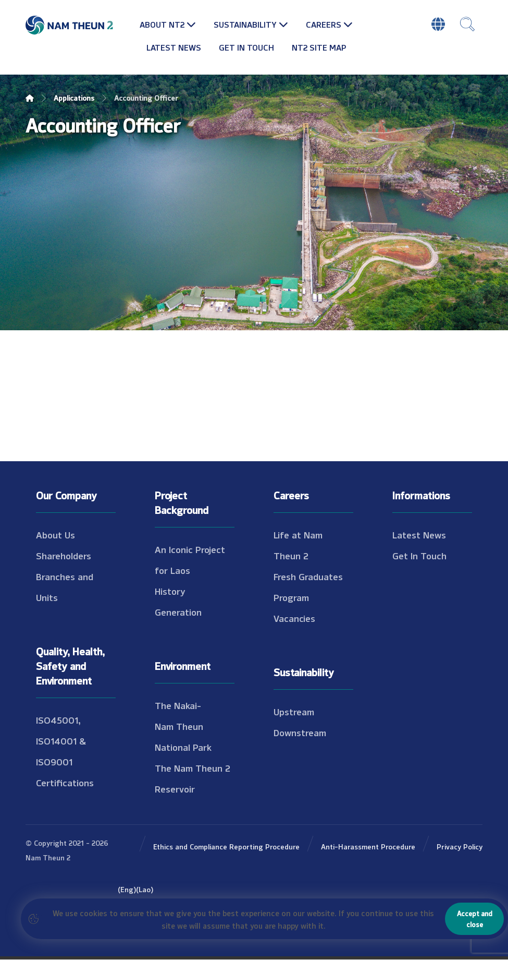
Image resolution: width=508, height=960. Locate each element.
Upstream (294, 711)
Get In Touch (419, 555)
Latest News (419, 534)
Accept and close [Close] (474, 918)
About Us (55, 534)
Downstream (300, 732)
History (170, 591)
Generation (178, 612)
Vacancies (294, 618)
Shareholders (63, 555)
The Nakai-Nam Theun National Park (183, 726)
